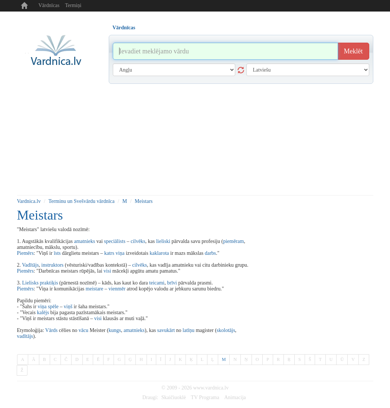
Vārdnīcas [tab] (123, 27)
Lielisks (30, 283)
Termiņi (73, 5)
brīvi (172, 283)
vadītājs (25, 336)
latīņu (188, 330)
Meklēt (353, 51)
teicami (156, 283)
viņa (119, 253)
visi (107, 271)
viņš (68, 306)
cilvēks (138, 241)
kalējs (43, 312)
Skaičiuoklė (173, 397)
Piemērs (25, 253)
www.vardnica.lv (211, 388)
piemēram (233, 241)
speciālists (114, 241)
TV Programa (205, 397)
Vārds (51, 330)
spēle (53, 306)
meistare (94, 289)
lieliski (163, 241)
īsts (57, 253)
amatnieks (84, 241)
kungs (115, 330)
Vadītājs (30, 265)
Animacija (235, 397)
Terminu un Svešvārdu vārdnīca (82, 201)
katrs (109, 253)
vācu (83, 330)
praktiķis (49, 283)
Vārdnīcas (49, 5)
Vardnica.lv (29, 201)
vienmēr (116, 289)
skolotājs (226, 330)
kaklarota (159, 253)
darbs (210, 253)
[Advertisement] (195, 139)
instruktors (52, 265)
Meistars (144, 201)
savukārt (166, 330)
